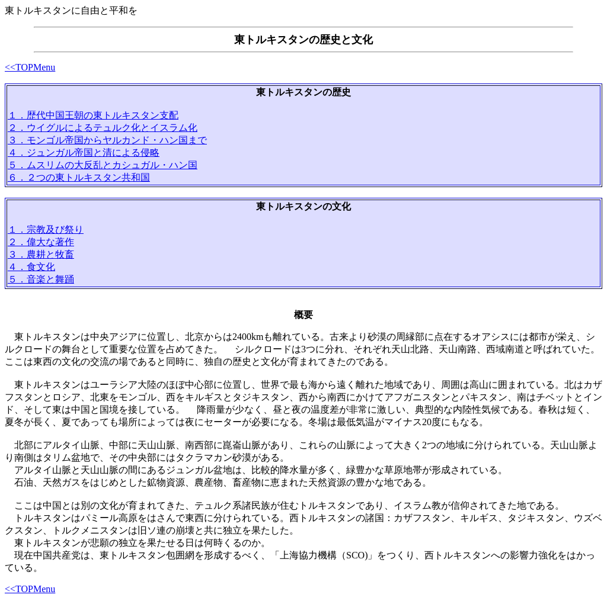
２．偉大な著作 (41, 242)
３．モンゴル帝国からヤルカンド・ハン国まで (107, 140)
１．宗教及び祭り (46, 229)
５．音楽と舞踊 (41, 279)
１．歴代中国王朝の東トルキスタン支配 (93, 115)
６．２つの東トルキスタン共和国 (79, 177)
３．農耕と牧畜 (41, 254)
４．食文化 (31, 267)
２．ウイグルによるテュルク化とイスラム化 (102, 128)
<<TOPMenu (30, 67)
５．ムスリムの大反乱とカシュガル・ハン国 (102, 165)
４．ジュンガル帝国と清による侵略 (83, 152)
